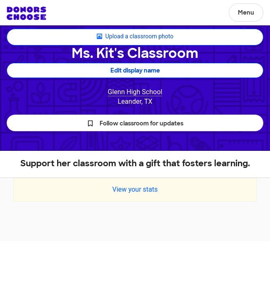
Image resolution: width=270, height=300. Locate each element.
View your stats (135, 189)
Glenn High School (135, 92)
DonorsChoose (26, 13)
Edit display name (135, 70)
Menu (246, 12)
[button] (135, 123)
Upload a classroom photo (135, 36)
